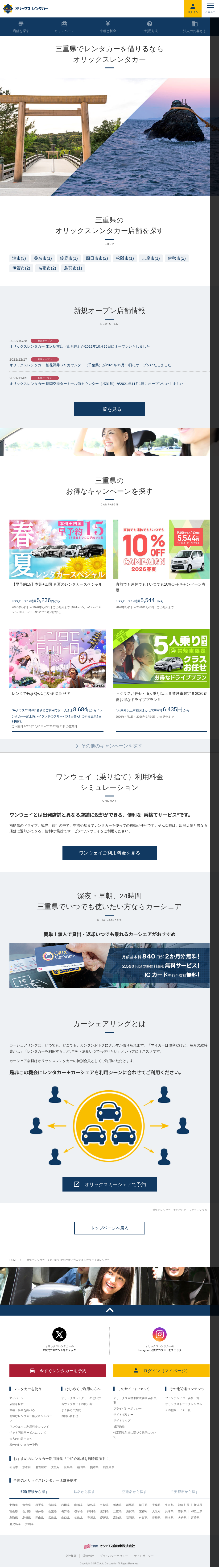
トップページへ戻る (110, 1228)
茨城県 (104, 1505)
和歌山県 (196, 1511)
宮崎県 (195, 1517)
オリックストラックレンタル (183, 1404)
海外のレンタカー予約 (23, 1444)
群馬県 (130, 1505)
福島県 (91, 1505)
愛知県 (104, 1511)
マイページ (16, 1398)
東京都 (169, 1505)
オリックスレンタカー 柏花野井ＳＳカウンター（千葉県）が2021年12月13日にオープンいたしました (90, 365)
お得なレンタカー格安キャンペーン (30, 1418)
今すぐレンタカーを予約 (57, 1370)
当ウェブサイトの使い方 (76, 1404)
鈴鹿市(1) (69, 258)
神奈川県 (183, 1505)
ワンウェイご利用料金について (29, 1426)
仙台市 (13, 1467)
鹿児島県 (108, 1467)
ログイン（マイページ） (161, 1370)
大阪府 (55, 1467)
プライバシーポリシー (127, 1408)
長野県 (65, 1511)
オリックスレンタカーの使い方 (81, 1398)
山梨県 (52, 1511)
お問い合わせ (69, 1416)
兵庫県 (169, 1511)
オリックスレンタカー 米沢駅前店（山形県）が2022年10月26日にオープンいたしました (79, 346)
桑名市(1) (43, 258)
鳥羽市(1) (73, 268)
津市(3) (19, 258)
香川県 (91, 1517)
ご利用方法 (149, 27)
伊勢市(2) (177, 258)
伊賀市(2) (21, 268)
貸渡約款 (119, 1426)
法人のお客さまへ (20, 1438)
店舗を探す (16, 1404)
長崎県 (156, 1517)
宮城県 (52, 1505)
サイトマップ (121, 1420)
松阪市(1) (125, 258)
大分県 (182, 1517)
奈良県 (182, 1511)
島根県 (26, 1517)
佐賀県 (143, 1517)
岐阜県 (78, 1511)
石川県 (26, 1511)
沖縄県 (29, 1524)
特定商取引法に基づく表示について (134, 1435)
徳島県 (78, 1517)
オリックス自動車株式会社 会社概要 (135, 1400)
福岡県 (81, 1467)
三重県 (117, 1511)
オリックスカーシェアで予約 (109, 1184)
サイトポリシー (123, 1414)
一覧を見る (109, 409)
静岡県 (91, 1511)
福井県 (39, 1511)
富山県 (13, 1511)
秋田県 (65, 1505)
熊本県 (94, 1467)
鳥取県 (13, 1517)
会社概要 (71, 1556)
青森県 (26, 1505)
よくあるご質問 (71, 1410)
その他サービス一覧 (178, 1410)
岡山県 (39, 1517)
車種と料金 (108, 27)
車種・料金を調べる (22, 1410)
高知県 (117, 1517)
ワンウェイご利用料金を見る (109, 852)
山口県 (65, 1517)
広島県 (68, 1467)
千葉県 (156, 1505)
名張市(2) (47, 268)
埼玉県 (143, 1505)
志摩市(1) (151, 258)
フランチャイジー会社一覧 (182, 1398)
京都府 (26, 1467)
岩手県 (39, 1505)
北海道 (13, 1505)
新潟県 (198, 1505)
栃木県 (117, 1505)
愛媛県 (104, 1517)
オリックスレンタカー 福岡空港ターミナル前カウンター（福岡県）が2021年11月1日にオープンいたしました (96, 384)
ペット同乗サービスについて (27, 1432)
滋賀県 (130, 1511)
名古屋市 (41, 1467)
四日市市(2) (97, 258)
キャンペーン (64, 27)
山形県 (78, 1505)
